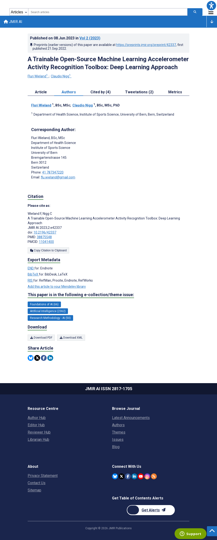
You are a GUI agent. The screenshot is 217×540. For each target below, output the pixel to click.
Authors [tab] (69, 92)
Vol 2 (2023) (89, 38)
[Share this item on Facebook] (44, 358)
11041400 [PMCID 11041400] (46, 242)
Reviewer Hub (39, 432)
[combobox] (107, 12)
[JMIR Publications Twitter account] (121, 476)
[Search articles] (194, 12)
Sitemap (34, 490)
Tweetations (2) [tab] (139, 92)
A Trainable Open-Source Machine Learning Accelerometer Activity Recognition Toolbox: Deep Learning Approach (108, 63)
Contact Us (36, 483)
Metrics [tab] (175, 92)
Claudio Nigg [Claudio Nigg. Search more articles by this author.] (61, 76)
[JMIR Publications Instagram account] (147, 476)
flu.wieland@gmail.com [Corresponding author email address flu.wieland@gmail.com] (58, 177)
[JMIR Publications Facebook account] (128, 476)
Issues (117, 439)
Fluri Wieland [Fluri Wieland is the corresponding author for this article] (48, 138)
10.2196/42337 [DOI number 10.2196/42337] (45, 232)
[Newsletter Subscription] (151, 510)
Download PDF (41, 337)
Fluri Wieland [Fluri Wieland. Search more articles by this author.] (38, 76)
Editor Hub (36, 425)
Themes (118, 432)
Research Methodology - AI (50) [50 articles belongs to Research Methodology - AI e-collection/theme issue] (50, 318)
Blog (116, 447)
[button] (211, 5)
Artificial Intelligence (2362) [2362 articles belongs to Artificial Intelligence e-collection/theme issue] (48, 311)
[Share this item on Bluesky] (31, 358)
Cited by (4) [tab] (100, 92)
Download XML (71, 337)
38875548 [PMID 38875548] (44, 237)
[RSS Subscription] (154, 476)
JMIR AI (13, 21)
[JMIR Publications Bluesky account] (115, 476)
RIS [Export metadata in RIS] (30, 281)
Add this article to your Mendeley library (57, 287)
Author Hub (37, 417)
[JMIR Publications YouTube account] (141, 476)
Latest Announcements (131, 417)
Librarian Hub (38, 439)
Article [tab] (41, 92)
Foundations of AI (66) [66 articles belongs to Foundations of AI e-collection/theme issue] (44, 304)
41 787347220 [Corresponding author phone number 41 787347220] (53, 172)
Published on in (65, 38)
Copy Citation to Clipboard (48, 250)
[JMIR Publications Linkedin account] (134, 476)
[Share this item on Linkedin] (50, 358)
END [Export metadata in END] (31, 268)
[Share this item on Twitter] (37, 358)
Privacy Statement (43, 475)
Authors (118, 425)
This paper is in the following (81, 295)
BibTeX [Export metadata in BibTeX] (33, 274)
